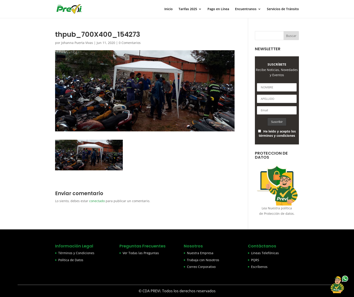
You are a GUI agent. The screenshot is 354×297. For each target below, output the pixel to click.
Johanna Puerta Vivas (77, 43)
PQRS (255, 260)
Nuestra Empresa (200, 253)
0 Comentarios (130, 43)
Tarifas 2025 (188, 9)
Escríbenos (259, 267)
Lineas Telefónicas (265, 253)
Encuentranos (245, 9)
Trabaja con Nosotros (203, 260)
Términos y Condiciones (76, 253)
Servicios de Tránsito (283, 9)
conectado (97, 201)
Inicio (168, 9)
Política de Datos (70, 260)
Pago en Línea (218, 9)
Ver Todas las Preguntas (141, 253)
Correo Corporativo (201, 267)
